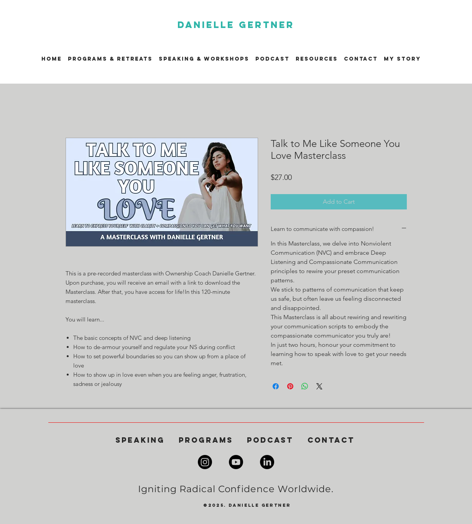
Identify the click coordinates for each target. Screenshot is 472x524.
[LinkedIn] (267, 462)
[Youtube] (236, 462)
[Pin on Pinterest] (290, 386)
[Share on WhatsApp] (304, 386)
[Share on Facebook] (275, 386)
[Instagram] (205, 462)
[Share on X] (319, 386)
